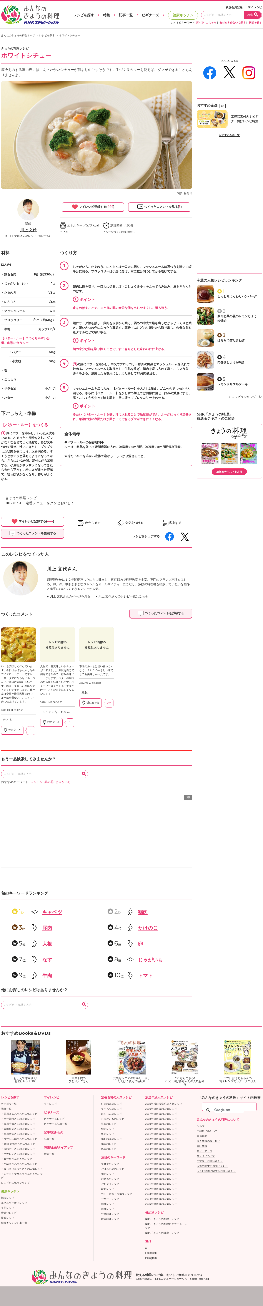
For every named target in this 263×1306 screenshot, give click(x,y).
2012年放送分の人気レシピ (161, 1138)
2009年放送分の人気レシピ (161, 1123)
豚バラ (200, 22)
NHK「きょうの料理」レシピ (162, 1218)
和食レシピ (107, 1203)
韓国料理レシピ (110, 1218)
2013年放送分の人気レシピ (161, 1143)
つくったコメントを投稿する (32, 533)
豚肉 (47, 928)
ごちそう (211, 22)
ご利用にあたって (207, 1131)
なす (47, 959)
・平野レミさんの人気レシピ (18, 1153)
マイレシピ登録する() (93, 207)
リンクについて (206, 1156)
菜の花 (48, 782)
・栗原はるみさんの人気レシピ (19, 1113)
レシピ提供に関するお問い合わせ (216, 1171)
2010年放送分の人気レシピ (161, 1128)
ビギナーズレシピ (54, 1118)
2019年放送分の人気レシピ (161, 1173)
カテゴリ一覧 (9, 1103)
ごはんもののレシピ (113, 1168)
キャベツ (52, 912)
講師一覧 (6, 1108)
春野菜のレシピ (110, 1163)
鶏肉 (143, 912)
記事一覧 (126, 15)
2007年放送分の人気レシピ (161, 1113)
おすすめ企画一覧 (229, 135)
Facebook (151, 1252)
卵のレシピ (107, 1128)
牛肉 (47, 975)
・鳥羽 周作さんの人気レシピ (18, 1143)
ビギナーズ (150, 15)
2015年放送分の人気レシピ (161, 1153)
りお (85, 692)
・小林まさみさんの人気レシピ (19, 1163)
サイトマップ (204, 1151)
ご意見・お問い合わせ (210, 1161)
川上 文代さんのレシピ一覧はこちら (123, 596)
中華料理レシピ (110, 1213)
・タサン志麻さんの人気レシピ (19, 1138)
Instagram (151, 1257)
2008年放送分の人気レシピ (161, 1118)
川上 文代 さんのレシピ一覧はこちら (30, 236)
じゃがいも (63, 782)
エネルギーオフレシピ (14, 1202)
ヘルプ (201, 1126)
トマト (145, 975)
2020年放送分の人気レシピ (161, 1178)
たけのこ (148, 928)
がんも (7, 719)
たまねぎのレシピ (111, 1103)
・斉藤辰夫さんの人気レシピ (18, 1128)
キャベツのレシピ (111, 1108)
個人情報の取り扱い (208, 1141)
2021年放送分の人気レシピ (161, 1183)
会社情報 (202, 1146)
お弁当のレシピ (110, 1178)
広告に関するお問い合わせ (212, 1166)
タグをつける (134, 523)
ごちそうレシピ (110, 1183)
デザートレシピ (110, 1198)
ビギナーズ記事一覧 (55, 1123)
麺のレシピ (107, 1173)
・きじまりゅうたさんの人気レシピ (22, 1168)
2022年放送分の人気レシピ (161, 1188)
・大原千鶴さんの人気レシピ (18, 1123)
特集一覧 (49, 1153)
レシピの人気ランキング (15, 1182)
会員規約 (202, 1136)
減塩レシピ (7, 1197)
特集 (106, 15)
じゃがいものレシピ (113, 1118)
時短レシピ (107, 1188)
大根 (47, 944)
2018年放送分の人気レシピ (161, 1168)
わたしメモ (92, 523)
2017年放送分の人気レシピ (161, 1163)
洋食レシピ (107, 1208)
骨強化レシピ (9, 1212)
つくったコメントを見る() (159, 207)
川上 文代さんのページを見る (70, 596)
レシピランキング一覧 (246, 397)
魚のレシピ (107, 1133)
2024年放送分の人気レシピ (161, 1198)
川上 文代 (28, 230)
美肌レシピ (7, 1207)
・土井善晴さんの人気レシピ (18, 1118)
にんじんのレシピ (111, 1113)
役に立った (12, 730)
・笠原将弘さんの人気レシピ (18, 1133)
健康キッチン (183, 15)
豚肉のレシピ (109, 1148)
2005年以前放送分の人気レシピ (163, 1103)
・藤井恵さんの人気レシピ (16, 1158)
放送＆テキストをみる (229, 471)
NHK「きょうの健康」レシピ (162, 1232)
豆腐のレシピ (109, 1123)
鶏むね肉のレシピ (111, 1138)
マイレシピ (255, 7)
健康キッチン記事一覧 (14, 1222)
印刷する (175, 523)
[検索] (229, 1110)
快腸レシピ (7, 1217)
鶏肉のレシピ (109, 1143)
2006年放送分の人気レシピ (161, 1108)
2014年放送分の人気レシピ (161, 1148)
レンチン (36, 782)
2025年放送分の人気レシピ (161, 1203)
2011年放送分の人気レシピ (161, 1133)
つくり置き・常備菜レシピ (116, 1193)
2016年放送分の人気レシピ (161, 1158)
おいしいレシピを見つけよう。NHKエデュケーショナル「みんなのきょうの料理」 (30, 15)
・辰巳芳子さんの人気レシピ (18, 1148)
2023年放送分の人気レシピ (161, 1193)
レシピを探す (83, 15)
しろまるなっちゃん (56, 712)
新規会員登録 (234, 7)
